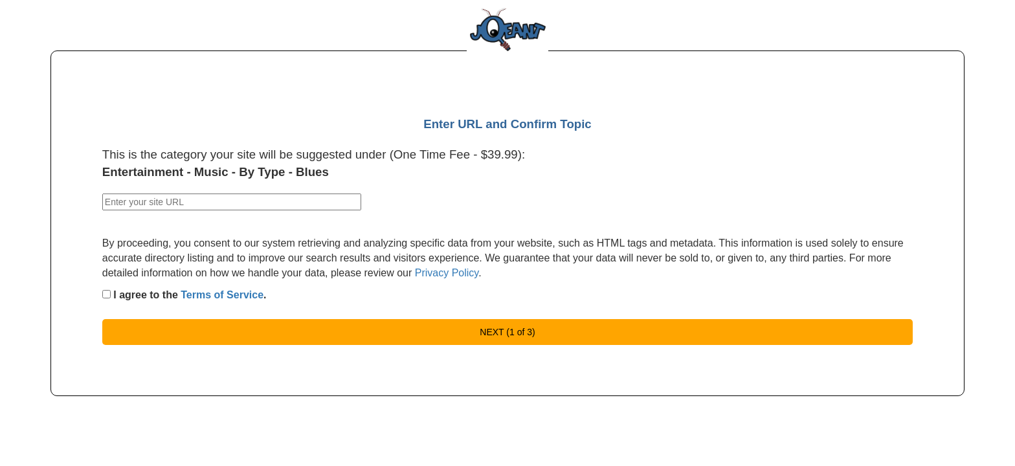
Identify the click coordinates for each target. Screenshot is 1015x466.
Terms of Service (222, 294)
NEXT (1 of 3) (507, 332)
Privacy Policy (446, 272)
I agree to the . (184, 294)
